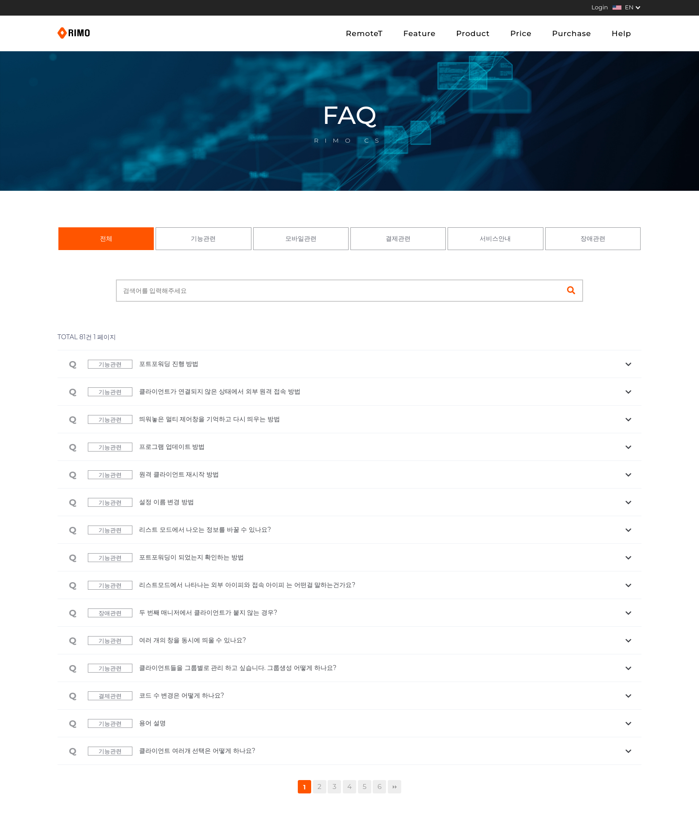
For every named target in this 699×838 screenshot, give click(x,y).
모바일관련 (301, 238)
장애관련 (592, 238)
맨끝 (394, 786)
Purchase (571, 33)
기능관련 (203, 238)
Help (621, 33)
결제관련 (398, 238)
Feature (419, 33)
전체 (106, 238)
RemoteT (364, 33)
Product (472, 33)
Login (600, 7)
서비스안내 (495, 238)
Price (521, 33)
